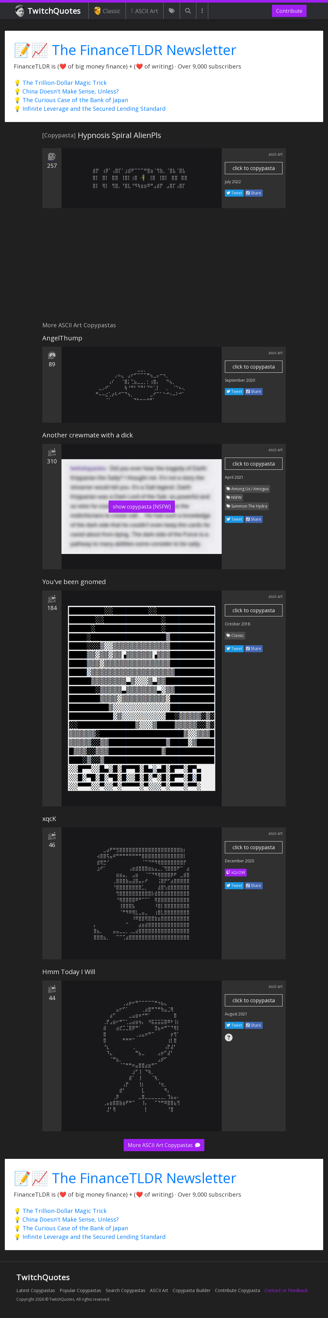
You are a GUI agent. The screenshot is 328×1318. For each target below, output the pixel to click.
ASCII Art (144, 11)
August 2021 (236, 1014)
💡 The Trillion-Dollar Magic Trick (60, 82)
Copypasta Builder (191, 1290)
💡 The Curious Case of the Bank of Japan (71, 100)
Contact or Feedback (286, 1290)
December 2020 (239, 861)
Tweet (234, 193)
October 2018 (237, 624)
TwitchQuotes (48, 11)
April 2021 (234, 477)
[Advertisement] (164, 268)
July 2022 (233, 181)
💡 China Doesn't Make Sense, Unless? (66, 91)
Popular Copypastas (80, 1290)
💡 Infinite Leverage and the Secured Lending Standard (90, 108)
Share (253, 193)
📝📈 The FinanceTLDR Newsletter (125, 49)
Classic (107, 10)
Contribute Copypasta (237, 1290)
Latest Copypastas (35, 1290)
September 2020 (240, 380)
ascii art (275, 154)
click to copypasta (254, 168)
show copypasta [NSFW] (142, 506)
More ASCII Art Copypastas (164, 1145)
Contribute (289, 10)
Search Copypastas (125, 1290)
